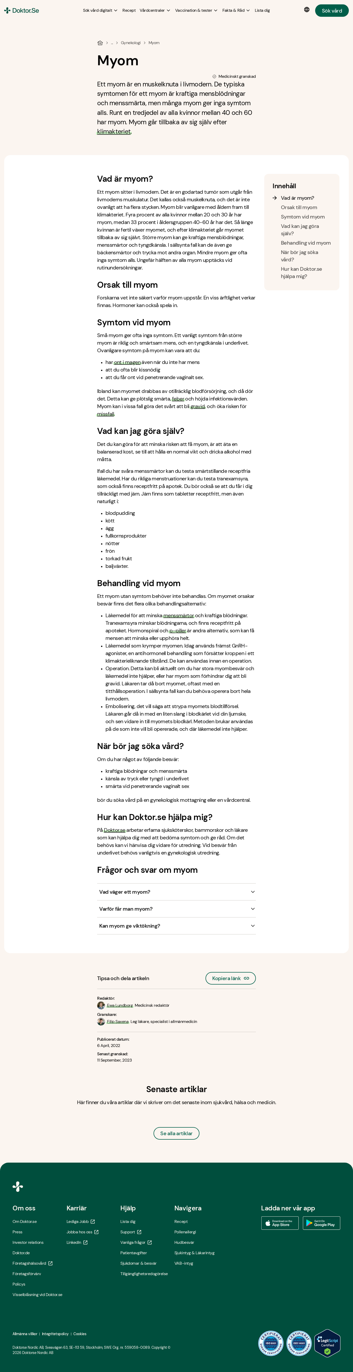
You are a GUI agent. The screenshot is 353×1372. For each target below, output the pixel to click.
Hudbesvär (184, 1242)
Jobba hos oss (83, 1232)
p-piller (177, 630)
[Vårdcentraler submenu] (155, 10)
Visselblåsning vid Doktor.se (37, 1294)
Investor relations (28, 1242)
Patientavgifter (133, 1253)
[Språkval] (308, 9)
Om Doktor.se (25, 1221)
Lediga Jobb (81, 1221)
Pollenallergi (185, 1232)
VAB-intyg (183, 1263)
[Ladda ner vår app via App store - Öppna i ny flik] (280, 1223)
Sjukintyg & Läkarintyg (194, 1253)
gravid (198, 406)
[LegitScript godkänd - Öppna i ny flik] (327, 1343)
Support (130, 1232)
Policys (19, 1284)
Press (17, 1232)
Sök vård (332, 10)
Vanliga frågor (135, 1242)
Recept (180, 1221)
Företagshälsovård (32, 1263)
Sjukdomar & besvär (138, 1263)
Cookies (79, 1334)
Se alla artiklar (176, 1133)
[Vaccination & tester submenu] (196, 10)
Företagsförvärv (27, 1273)
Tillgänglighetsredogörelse (144, 1273)
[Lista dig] (262, 10)
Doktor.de (21, 1253)
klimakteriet (114, 131)
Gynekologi (131, 42)
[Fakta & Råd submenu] (236, 10)
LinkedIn (77, 1242)
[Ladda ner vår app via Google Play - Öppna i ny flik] (321, 1223)
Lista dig (128, 1221)
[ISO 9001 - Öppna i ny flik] (271, 1343)
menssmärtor (178, 615)
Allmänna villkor (25, 1334)
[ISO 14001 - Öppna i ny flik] (299, 1343)
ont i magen (127, 362)
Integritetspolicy (55, 1334)
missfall (105, 413)
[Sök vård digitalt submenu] (100, 10)
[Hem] (100, 42)
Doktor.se (114, 830)
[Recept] (129, 10)
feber (178, 398)
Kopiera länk (230, 977)
